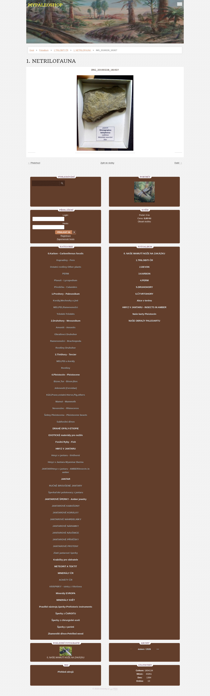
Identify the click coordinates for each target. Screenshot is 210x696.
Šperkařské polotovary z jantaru (65, 492)
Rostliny (65, 368)
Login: (65, 215)
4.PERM (144, 280)
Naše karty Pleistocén (144, 314)
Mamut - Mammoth (65, 401)
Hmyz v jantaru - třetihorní (65, 455)
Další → (178, 163)
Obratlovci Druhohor (65, 334)
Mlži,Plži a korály (65, 361)
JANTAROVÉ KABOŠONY (66, 506)
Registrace (66, 236)
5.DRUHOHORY (144, 287)
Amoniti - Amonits (65, 327)
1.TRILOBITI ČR (61, 50)
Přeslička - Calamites (65, 287)
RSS (116, 689)
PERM (65, 273)
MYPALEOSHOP (45, 5)
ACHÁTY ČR (65, 580)
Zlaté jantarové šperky (65, 553)
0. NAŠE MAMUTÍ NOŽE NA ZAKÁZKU (144, 253)
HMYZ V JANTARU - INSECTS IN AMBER (144, 307)
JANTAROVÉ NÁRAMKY (65, 526)
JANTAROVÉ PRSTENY (65, 546)
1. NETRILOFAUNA (82, 50)
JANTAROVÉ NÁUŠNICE (65, 533)
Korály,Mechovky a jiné (65, 300)
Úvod (31, 50)
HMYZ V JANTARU (66, 448)
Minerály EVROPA (65, 593)
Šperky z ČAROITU (65, 613)
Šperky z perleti (65, 627)
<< (131, 649)
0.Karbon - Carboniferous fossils (65, 253)
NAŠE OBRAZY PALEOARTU (144, 320)
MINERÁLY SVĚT (65, 600)
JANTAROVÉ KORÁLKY (66, 512)
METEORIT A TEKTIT (65, 566)
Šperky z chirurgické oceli (66, 620)
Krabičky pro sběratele (65, 559)
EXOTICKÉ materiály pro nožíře (66, 435)
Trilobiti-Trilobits (66, 314)
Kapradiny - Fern (65, 260)
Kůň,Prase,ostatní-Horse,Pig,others (65, 395)
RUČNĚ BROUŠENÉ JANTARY (65, 485)
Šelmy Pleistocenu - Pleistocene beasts (65, 415)
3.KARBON (144, 273)
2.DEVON (144, 267)
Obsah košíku (144, 221)
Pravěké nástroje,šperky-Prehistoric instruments (65, 606)
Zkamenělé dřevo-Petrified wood (65, 633)
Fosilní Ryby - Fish (65, 442)
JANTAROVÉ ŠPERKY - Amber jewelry (65, 499)
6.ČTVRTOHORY (144, 294)
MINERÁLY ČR (66, 573)
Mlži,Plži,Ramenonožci (65, 307)
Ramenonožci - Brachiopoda (65, 341)
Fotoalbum (44, 50)
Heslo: (66, 223)
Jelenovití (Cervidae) (65, 388)
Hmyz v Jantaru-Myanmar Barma (65, 462)
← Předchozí (34, 163)
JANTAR (65, 479)
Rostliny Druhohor (66, 348)
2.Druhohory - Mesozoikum (65, 320)
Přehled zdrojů (66, 672)
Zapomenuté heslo (65, 239)
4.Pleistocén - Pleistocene (66, 374)
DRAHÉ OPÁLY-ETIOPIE (65, 428)
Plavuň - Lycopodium (65, 280)
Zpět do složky (107, 163)
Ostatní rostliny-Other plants (65, 267)
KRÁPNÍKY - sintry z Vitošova (66, 586)
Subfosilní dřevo (66, 421)
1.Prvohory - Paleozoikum (66, 294)
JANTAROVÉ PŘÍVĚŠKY (65, 539)
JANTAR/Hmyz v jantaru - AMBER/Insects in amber (66, 471)
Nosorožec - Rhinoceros (65, 408)
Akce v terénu (144, 300)
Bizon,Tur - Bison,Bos (65, 381)
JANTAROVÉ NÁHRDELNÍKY (65, 519)
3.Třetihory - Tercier (65, 354)
